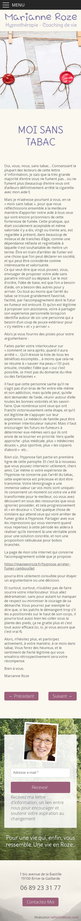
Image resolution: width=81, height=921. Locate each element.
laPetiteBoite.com (65, 917)
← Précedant (21, 696)
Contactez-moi (40, 902)
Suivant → (62, 696)
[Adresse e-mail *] (40, 772)
